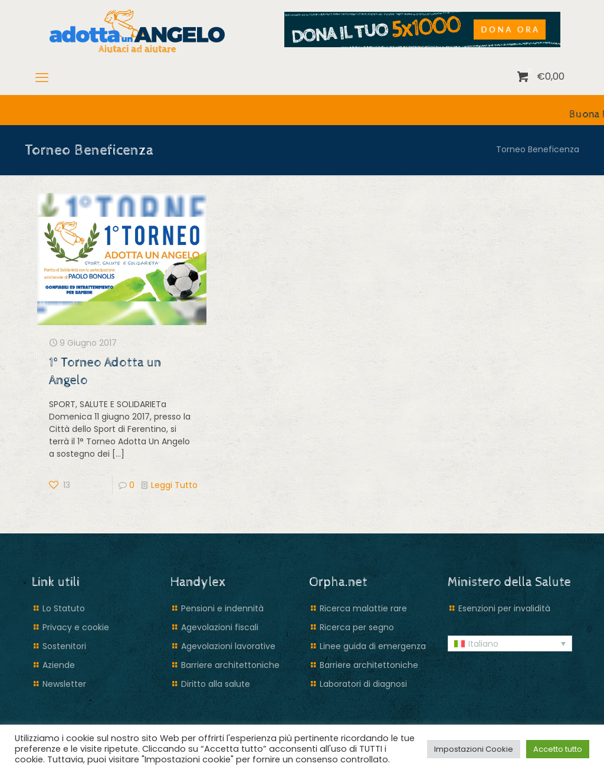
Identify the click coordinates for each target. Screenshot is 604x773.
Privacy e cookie (75, 627)
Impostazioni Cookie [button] (473, 749)
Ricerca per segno (357, 627)
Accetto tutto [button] (557, 749)
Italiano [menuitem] (483, 644)
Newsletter (64, 684)
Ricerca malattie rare (363, 608)
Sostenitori (64, 646)
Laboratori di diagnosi (363, 684)
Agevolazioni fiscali (219, 627)
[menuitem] (510, 643)
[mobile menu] (42, 78)
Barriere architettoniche (230, 665)
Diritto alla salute (215, 684)
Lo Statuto (63, 608)
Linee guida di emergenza (373, 646)
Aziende (58, 665)
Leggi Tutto (174, 485)
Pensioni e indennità (222, 608)
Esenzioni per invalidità (504, 608)
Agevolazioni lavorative (228, 646)
